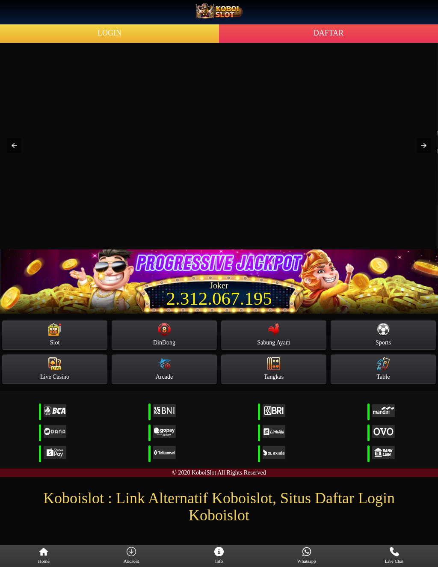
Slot (54, 334)
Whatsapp (306, 555)
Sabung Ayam (273, 334)
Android (131, 555)
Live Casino (54, 368)
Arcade (164, 368)
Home (44, 555)
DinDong (164, 334)
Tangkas (274, 368)
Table (383, 368)
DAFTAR (329, 33)
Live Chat (394, 555)
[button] (14, 145)
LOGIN (109, 33)
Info (219, 555)
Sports (383, 334)
